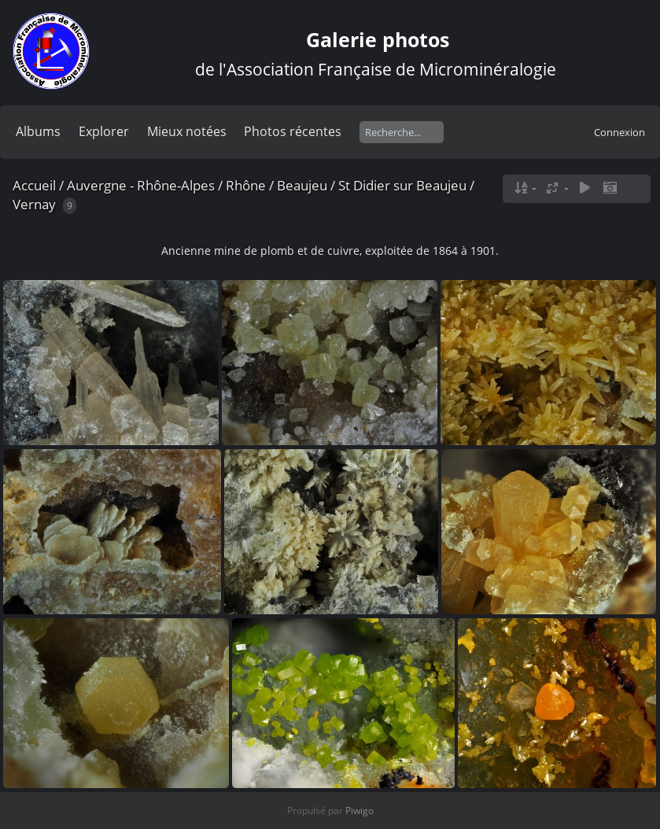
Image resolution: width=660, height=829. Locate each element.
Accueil (34, 185)
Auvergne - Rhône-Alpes (141, 185)
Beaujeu (302, 185)
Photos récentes (292, 131)
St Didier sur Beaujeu (402, 185)
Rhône (246, 185)
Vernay (34, 204)
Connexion (619, 132)
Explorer (104, 131)
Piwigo (359, 810)
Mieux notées (187, 131)
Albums (38, 131)
